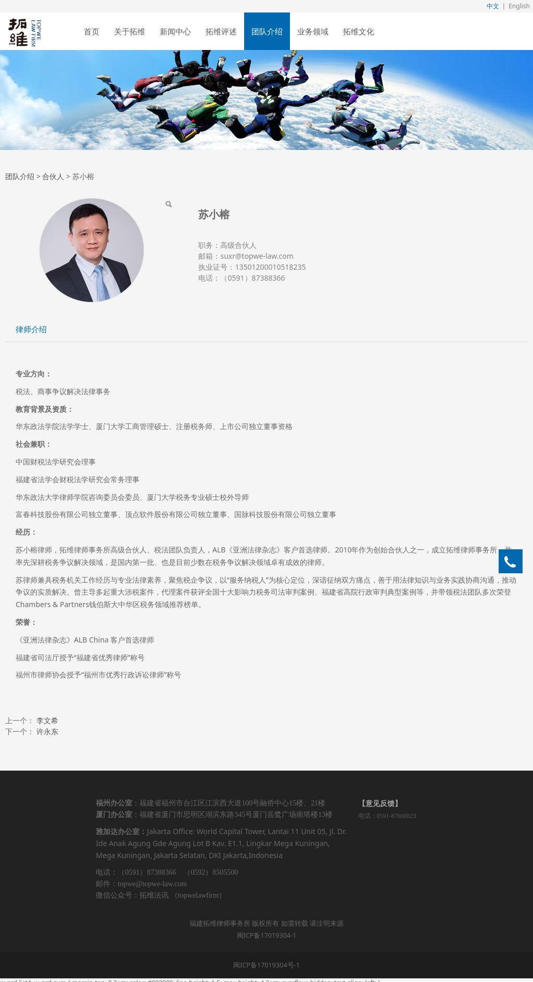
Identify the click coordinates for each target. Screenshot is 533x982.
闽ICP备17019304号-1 (266, 965)
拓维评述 (221, 31)
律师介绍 (31, 329)
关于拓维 (129, 31)
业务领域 (312, 31)
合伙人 (53, 176)
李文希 (47, 720)
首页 (91, 31)
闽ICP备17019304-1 (267, 935)
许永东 (47, 731)
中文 (493, 6)
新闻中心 (175, 31)
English (519, 6)
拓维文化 (358, 31)
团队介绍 (267, 31)
